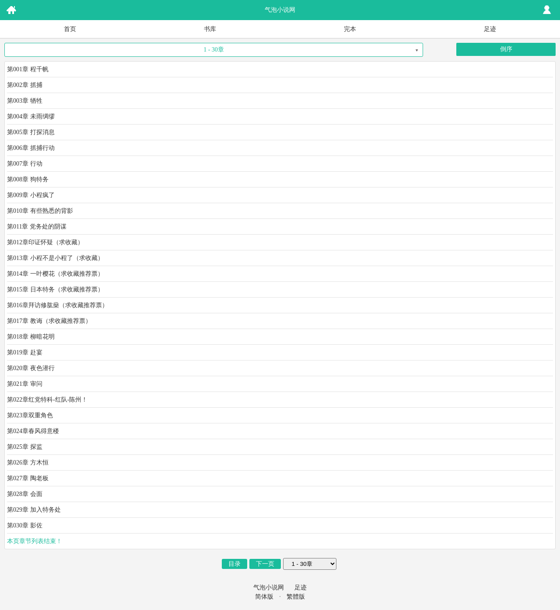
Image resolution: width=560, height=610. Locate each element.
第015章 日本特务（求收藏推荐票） (55, 289)
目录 (234, 564)
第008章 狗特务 (28, 179)
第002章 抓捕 (24, 85)
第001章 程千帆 (28, 69)
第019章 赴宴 (24, 352)
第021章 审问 (24, 384)
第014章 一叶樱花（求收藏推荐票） (55, 273)
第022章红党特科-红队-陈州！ (47, 399)
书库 (210, 29)
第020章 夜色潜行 (31, 368)
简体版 (264, 596)
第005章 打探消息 (31, 132)
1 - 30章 (213, 49)
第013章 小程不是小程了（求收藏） (55, 258)
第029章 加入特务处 (34, 509)
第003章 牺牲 (24, 100)
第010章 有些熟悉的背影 (40, 211)
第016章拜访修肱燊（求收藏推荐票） (57, 305)
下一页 (265, 564)
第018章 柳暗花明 (31, 336)
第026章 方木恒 (28, 462)
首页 (70, 29)
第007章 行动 (24, 163)
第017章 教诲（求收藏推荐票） (49, 321)
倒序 (506, 49)
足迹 (490, 29)
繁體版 (296, 596)
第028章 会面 (24, 494)
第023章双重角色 (30, 415)
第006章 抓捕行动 (31, 148)
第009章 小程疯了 (31, 195)
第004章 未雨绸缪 (31, 116)
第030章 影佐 (24, 525)
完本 (350, 29)
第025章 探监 (24, 447)
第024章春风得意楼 (33, 431)
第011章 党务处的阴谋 (36, 226)
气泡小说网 (268, 587)
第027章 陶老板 (28, 478)
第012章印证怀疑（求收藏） (45, 242)
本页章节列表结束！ (34, 541)
